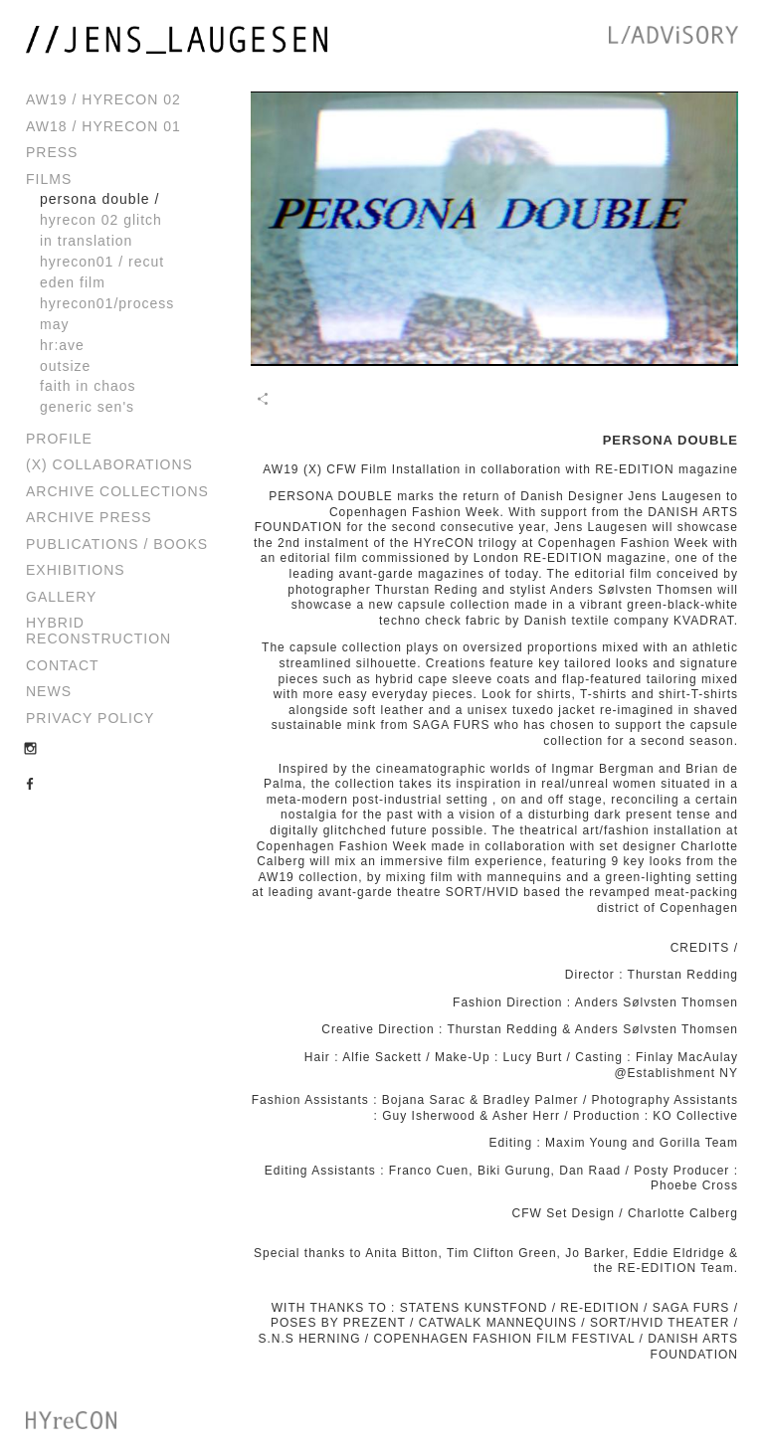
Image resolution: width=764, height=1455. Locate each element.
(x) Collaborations (109, 464)
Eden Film (72, 282)
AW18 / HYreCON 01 (103, 126)
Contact (62, 665)
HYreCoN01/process (107, 303)
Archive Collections (117, 491)
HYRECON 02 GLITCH (101, 220)
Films (49, 179)
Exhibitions (75, 570)
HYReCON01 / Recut (102, 262)
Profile (59, 439)
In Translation (86, 241)
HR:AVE (62, 345)
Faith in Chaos (88, 386)
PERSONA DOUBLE (95, 199)
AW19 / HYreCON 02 (103, 99)
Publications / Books (117, 544)
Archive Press (89, 517)
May (54, 324)
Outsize (65, 366)
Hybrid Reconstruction (98, 630)
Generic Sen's (87, 407)
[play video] (494, 228)
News (49, 691)
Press (52, 152)
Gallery (61, 597)
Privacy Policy (90, 718)
